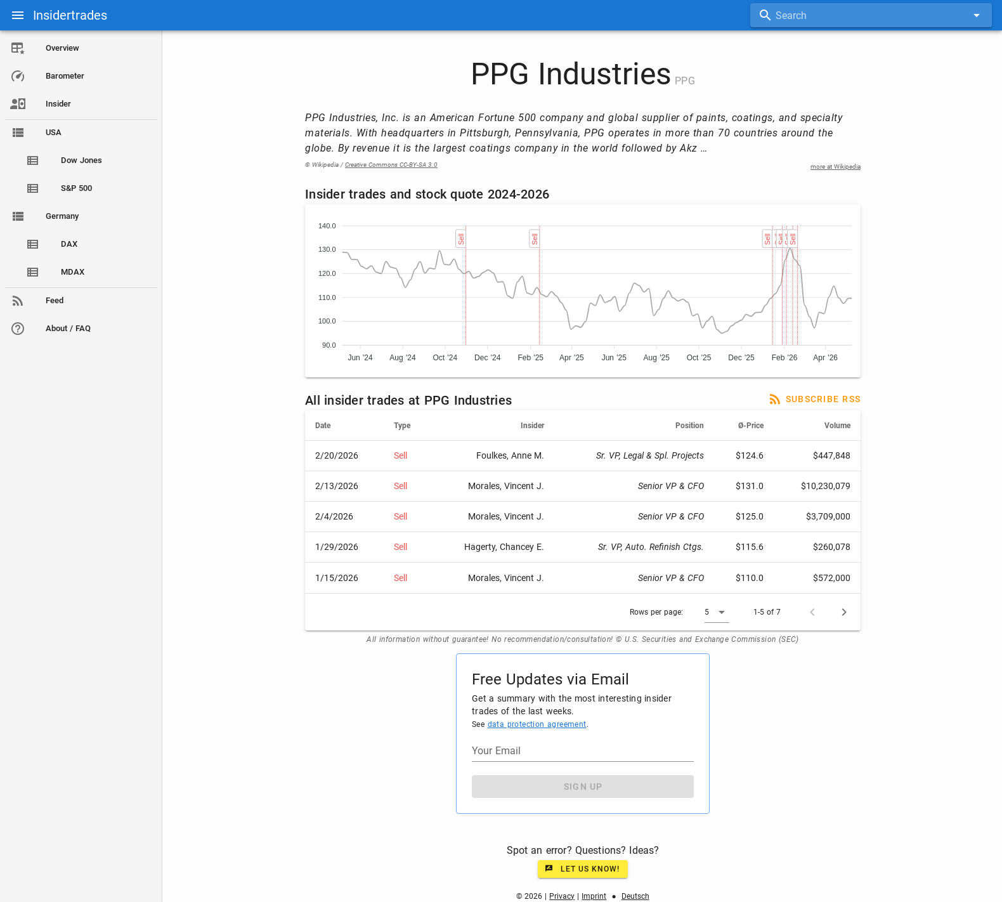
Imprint (596, 896)
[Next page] (846, 612)
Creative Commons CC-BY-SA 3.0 (394, 164)
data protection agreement (539, 724)
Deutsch (637, 896)
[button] (719, 612)
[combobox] (871, 15)
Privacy (564, 896)
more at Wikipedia (838, 166)
